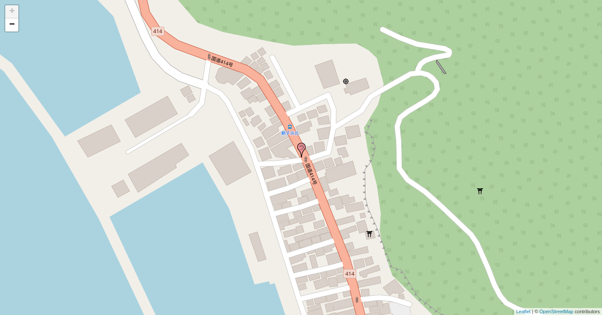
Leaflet (523, 311)
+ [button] (12, 11)
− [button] (12, 25)
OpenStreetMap (556, 311)
